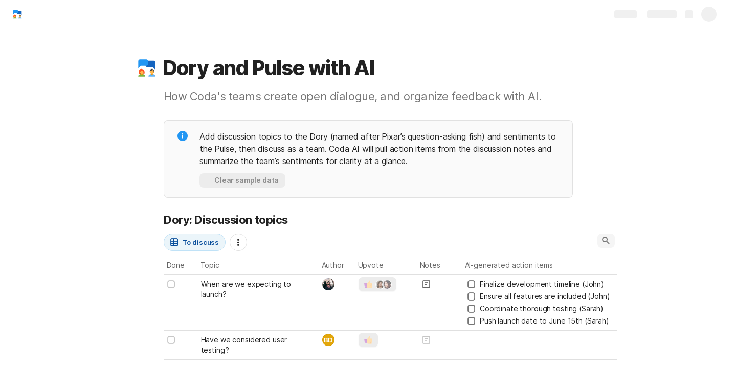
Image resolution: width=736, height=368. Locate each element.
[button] (147, 68)
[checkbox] (171, 284)
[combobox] (337, 284)
